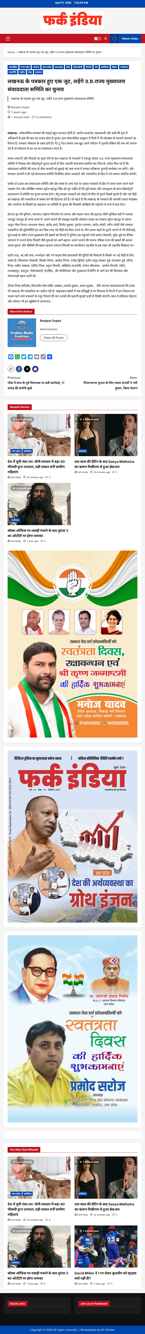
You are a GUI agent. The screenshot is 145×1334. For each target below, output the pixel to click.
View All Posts (54, 338)
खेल (68, 67)
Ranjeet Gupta (20, 107)
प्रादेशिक (105, 67)
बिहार (114, 67)
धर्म (96, 67)
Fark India (15, 477)
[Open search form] (105, 38)
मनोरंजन (124, 67)
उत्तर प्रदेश (47, 67)
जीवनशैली (77, 67)
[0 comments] (42, 117)
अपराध (36, 67)
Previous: (37, 383)
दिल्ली (88, 67)
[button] (8, 38)
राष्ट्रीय (22, 72)
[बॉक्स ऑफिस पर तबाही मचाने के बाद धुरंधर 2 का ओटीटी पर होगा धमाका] (39, 504)
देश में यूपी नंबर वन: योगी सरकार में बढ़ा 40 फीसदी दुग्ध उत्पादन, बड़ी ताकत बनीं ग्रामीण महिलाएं (36, 467)
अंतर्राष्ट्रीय (13, 67)
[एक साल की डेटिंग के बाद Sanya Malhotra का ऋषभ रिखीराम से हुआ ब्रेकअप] (106, 435)
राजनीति (12, 72)
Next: (108, 383)
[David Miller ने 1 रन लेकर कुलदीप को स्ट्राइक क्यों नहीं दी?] (106, 1246)
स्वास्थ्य (38, 72)
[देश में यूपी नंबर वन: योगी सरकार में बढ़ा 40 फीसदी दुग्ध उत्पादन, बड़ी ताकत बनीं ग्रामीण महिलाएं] (39, 435)
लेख (30, 72)
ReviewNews (89, 1330)
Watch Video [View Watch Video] (124, 38)
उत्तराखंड (59, 67)
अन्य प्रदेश (25, 67)
